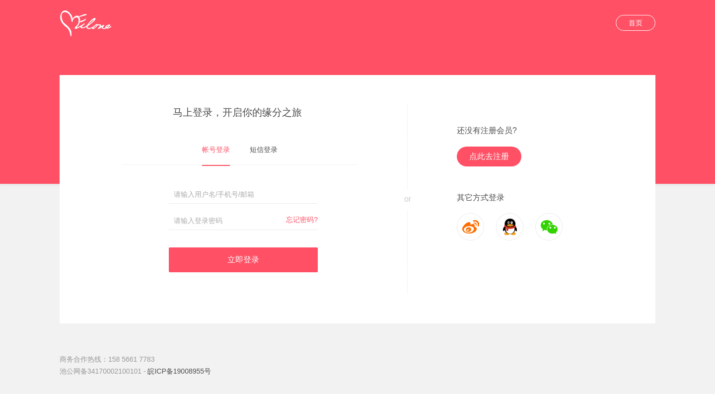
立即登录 (243, 259)
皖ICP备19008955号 (179, 371)
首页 (636, 23)
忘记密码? (302, 220)
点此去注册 (489, 156)
